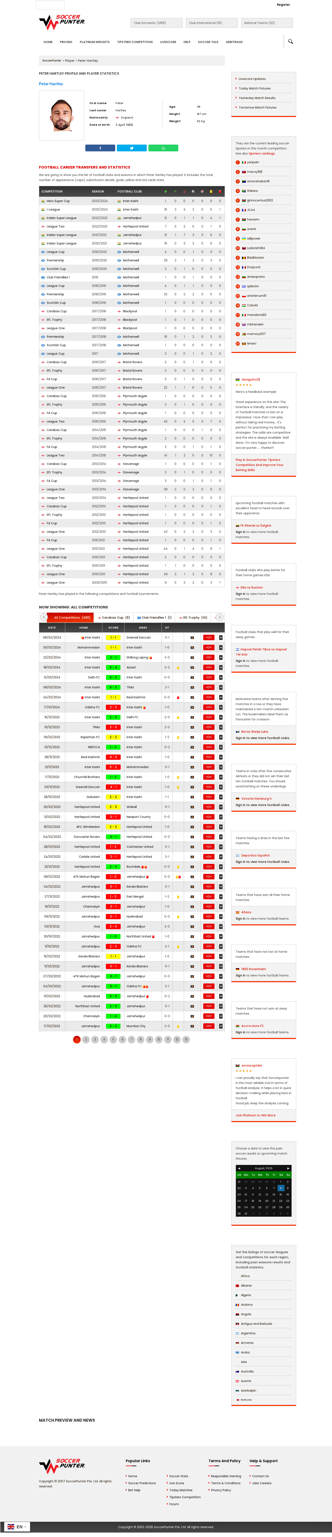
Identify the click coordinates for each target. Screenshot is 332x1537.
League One (53, 328)
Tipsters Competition (135, 42)
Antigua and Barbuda (254, 1324)
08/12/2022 (52, 876)
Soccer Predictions (142, 1483)
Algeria (243, 1295)
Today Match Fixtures (255, 88)
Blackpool (127, 311)
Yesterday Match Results (257, 98)
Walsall (132, 807)
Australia (245, 1371)
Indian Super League (59, 218)
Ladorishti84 (250, 248)
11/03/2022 (52, 966)
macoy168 (249, 172)
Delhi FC (94, 677)
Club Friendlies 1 (55, 277)
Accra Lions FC (250, 1026)
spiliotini (247, 286)
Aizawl (131, 667)
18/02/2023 (52, 827)
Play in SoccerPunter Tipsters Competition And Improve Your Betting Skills (260, 465)
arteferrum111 (251, 296)
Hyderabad (135, 916)
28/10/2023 (52, 797)
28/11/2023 (52, 757)
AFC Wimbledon (88, 827)
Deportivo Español (253, 855)
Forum (174, 1504)
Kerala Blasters (137, 886)
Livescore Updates (252, 79)
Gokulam (93, 797)
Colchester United (140, 847)
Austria (243, 1381)
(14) (193, 617)
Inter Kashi (128, 201)
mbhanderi (249, 324)
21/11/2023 (52, 767)
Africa (243, 1276)
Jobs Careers (261, 1483)
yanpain (247, 162)
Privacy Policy (221, 1490)
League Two (53, 226)
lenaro (246, 343)
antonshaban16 (253, 181)
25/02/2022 (52, 1006)
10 (159, 1039)
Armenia (244, 1343)
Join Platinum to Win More (255, 1115)
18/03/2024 (52, 667)
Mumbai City (136, 1026)
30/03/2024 (52, 647)
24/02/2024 (52, 697)
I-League (50, 209)
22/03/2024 (52, 657)
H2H (209, 637)
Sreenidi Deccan (139, 637)
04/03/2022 (52, 986)
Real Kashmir (136, 697)
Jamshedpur (130, 218)
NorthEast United (141, 936)
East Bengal (135, 896)
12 (177, 1039)
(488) (70, 617)
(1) (154, 617)
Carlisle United (89, 857)
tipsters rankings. (262, 153)
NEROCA (94, 747)
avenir (246, 229)
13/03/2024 (52, 677)
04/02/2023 (52, 837)
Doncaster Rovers (87, 837)
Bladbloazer (250, 257)
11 (168, 1039)
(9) (114, 617)
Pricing (66, 42)
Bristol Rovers (130, 362)
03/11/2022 (52, 926)
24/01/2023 (52, 857)
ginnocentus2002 (254, 200)
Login (260, 5)
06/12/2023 (52, 737)
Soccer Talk (208, 42)
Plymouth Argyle (132, 396)
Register (283, 5)
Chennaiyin (91, 906)
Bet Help (134, 1490)
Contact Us (136, 4)
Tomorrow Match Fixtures (258, 107)
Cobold (247, 305)
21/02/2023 (52, 817)
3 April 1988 (124, 125)
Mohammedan (89, 647)
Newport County (139, 817)
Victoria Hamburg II (253, 798)
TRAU (130, 687)
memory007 (251, 334)
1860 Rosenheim (251, 969)
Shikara (247, 191)
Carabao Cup (54, 311)
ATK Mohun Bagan (86, 876)
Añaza (243, 912)
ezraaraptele (249, 1065)
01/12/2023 (52, 747)
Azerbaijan (246, 1390)
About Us (79, 4)
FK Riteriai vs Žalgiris (256, 525)
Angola (243, 1314)
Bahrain (244, 1400)
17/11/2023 (52, 777)
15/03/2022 (52, 956)
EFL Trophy (51, 320)
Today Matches (180, 1490)
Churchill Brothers (87, 777)
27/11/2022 (52, 896)
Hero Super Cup (55, 201)
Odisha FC (92, 707)
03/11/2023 (52, 787)
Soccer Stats (178, 1476)
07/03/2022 (52, 976)
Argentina (245, 1333)
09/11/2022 (52, 916)
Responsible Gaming (226, 1476)
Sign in (240, 532)
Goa (97, 926)
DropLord (248, 267)
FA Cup (49, 379)
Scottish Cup (53, 269)
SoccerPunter (51, 61)
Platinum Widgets (95, 42)
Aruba (243, 1352)
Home (48, 42)
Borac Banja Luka (252, 731)
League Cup (53, 252)
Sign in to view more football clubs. (263, 738)
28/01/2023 (52, 847)
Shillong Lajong (139, 657)
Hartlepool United (133, 226)
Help (187, 42)
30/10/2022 (52, 936)
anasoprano (250, 277)
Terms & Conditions (226, 1483)
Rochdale (137, 867)
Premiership (52, 260)
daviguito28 (248, 379)
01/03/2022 (52, 996)
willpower (248, 238)
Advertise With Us (106, 4)
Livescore (168, 42)
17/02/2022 (52, 1026)
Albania (244, 1285)
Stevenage (128, 464)
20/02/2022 (52, 1016)
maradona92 (251, 315)
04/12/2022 (52, 886)
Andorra (244, 1305)
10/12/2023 (52, 727)
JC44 (245, 210)
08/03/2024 (52, 687)
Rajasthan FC (90, 737)
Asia (241, 1362)
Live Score (176, 1483)
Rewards (159, 4)
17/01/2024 (52, 707)
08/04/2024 (52, 637)
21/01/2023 (52, 867)
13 (186, 1039)
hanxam (247, 219)
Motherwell (128, 252)
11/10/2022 (52, 946)
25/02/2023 (52, 807)
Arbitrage (234, 42)
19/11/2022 (52, 906)
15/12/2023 (51, 717)
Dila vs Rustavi (252, 587)
